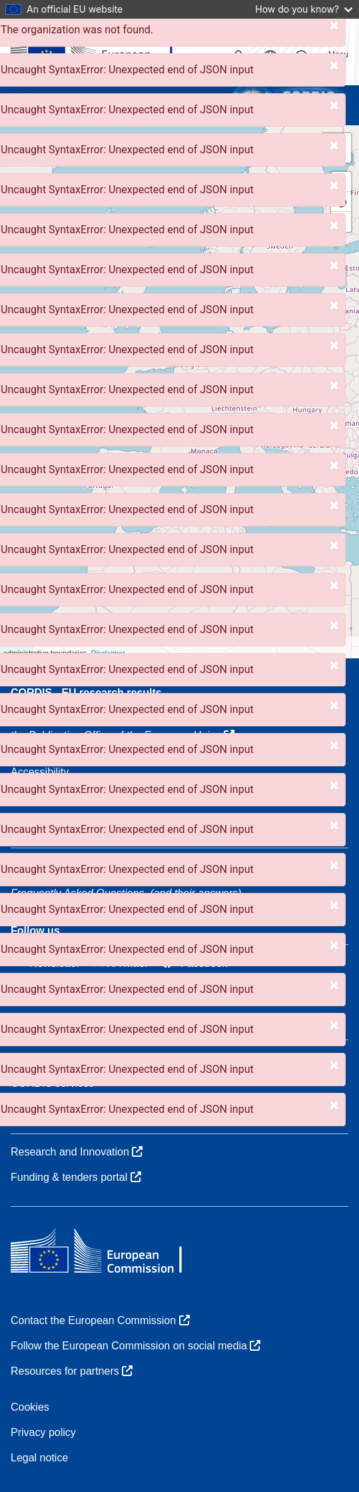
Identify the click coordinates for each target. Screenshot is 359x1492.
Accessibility (40, 772)
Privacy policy (43, 1432)
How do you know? (303, 9)
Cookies (30, 1407)
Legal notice (39, 1457)
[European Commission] (101, 52)
